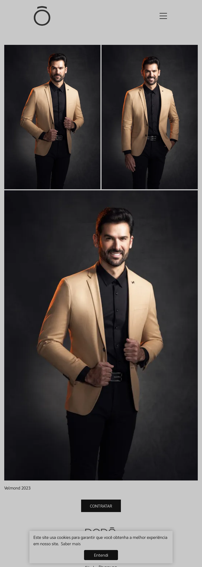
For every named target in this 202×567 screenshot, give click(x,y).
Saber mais (71, 543)
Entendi (101, 555)
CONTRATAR (101, 506)
